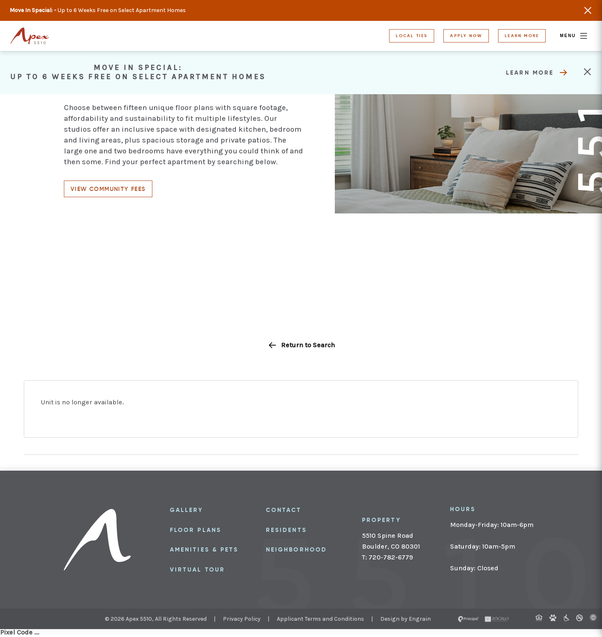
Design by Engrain (405, 618)
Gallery (187, 510)
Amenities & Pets (204, 549)
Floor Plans (195, 530)
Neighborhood (296, 549)
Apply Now (466, 35)
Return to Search (301, 345)
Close (587, 10)
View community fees (108, 189)
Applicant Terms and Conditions (320, 618)
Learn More (522, 35)
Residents (286, 530)
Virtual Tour (197, 569)
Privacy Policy (242, 618)
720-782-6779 (390, 557)
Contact (284, 510)
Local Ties (411, 35)
